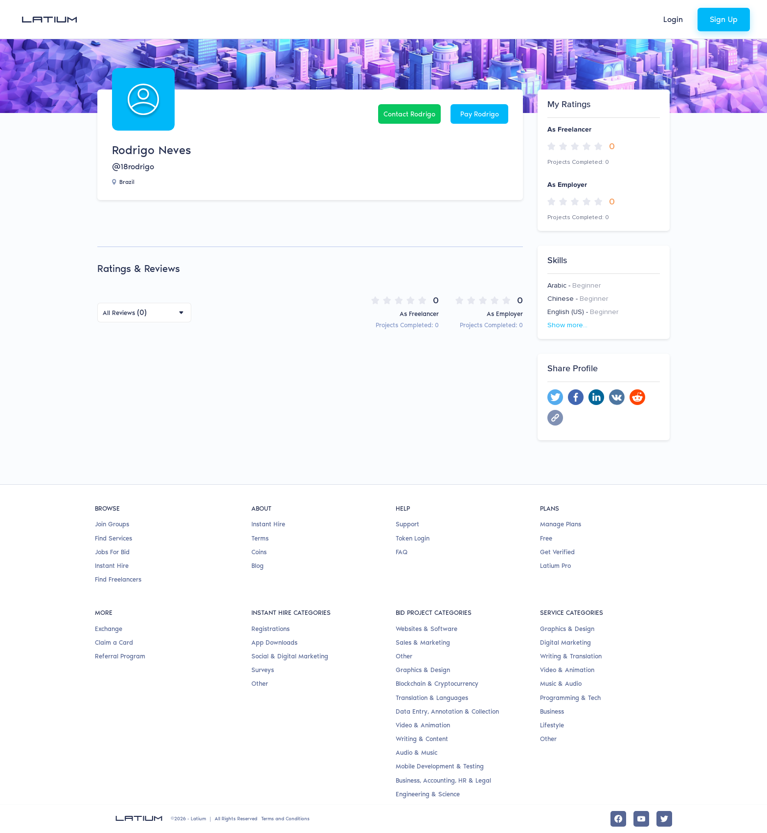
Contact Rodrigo (409, 114)
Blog (257, 565)
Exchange (108, 628)
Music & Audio (561, 683)
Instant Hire (112, 565)
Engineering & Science (428, 794)
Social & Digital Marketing (289, 656)
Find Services (113, 538)
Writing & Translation (571, 656)
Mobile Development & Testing (440, 766)
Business (552, 711)
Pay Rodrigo (479, 114)
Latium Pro (555, 565)
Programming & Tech (570, 697)
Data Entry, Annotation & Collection (447, 711)
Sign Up (724, 19)
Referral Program (120, 656)
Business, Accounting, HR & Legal (443, 780)
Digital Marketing (565, 642)
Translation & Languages (432, 697)
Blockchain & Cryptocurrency (437, 683)
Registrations (270, 628)
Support (407, 524)
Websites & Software (426, 628)
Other (259, 683)
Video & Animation (423, 725)
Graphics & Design (423, 670)
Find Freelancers (118, 579)
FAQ (401, 552)
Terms (260, 538)
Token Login (412, 538)
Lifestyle (552, 725)
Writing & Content (422, 739)
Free (546, 538)
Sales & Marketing (423, 642)
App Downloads (274, 642)
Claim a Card (114, 642)
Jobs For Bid (112, 552)
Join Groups (112, 524)
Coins (259, 552)
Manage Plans (560, 524)
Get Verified (557, 552)
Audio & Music (416, 752)
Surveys (262, 670)
